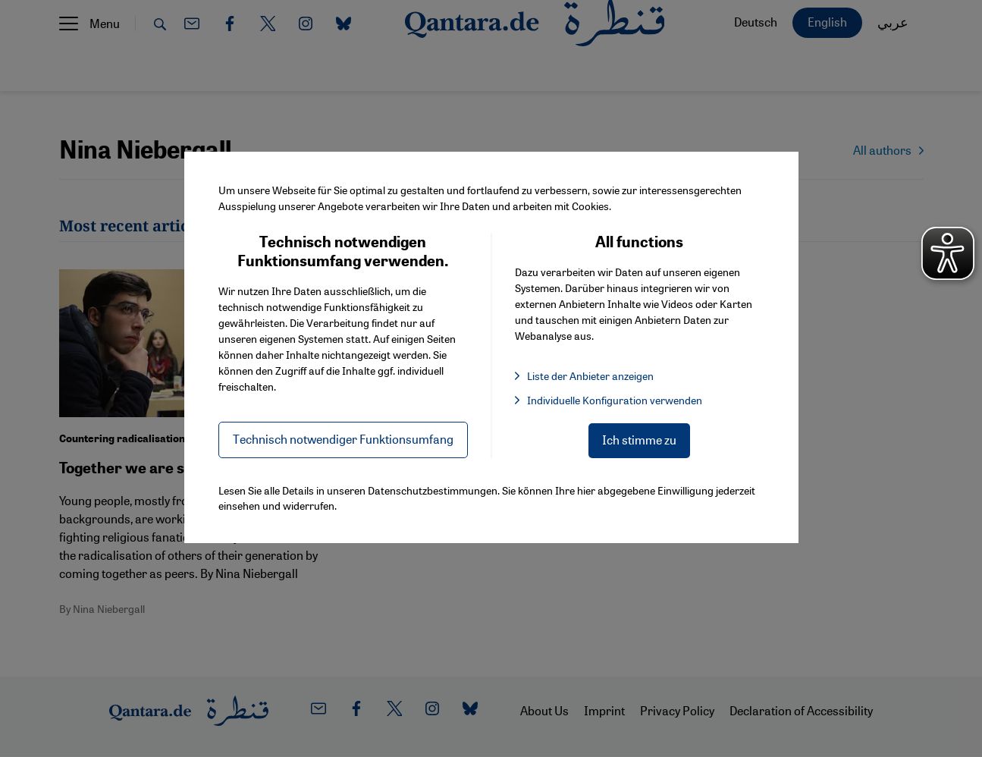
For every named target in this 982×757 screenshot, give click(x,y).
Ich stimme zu (639, 440)
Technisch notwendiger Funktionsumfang (343, 439)
